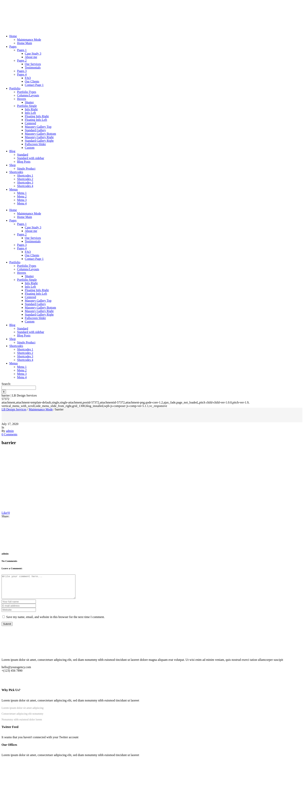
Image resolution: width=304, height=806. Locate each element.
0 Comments (9, 434)
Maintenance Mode (41, 409)
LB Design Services (14, 409)
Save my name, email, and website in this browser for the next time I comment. (55, 621)
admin (10, 431)
